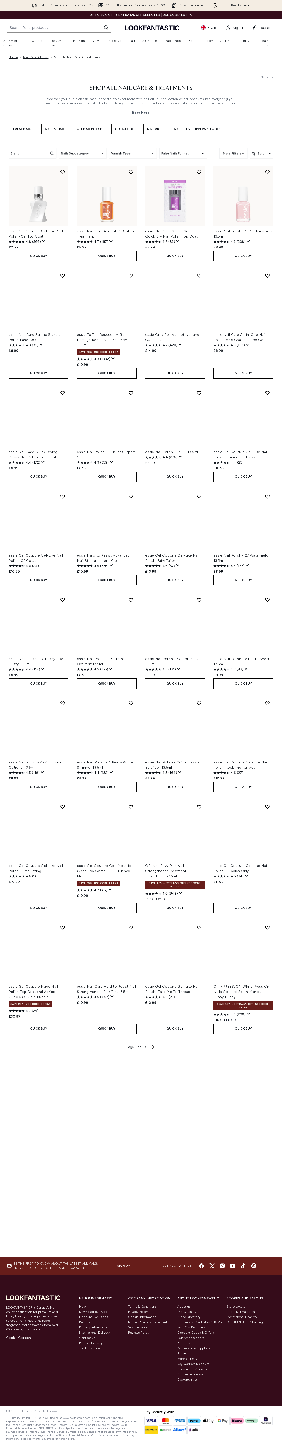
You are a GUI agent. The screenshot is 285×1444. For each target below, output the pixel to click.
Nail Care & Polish (36, 57)
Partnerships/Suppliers (193, 1348)
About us (184, 1306)
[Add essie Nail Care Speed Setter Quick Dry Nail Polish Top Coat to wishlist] (199, 172)
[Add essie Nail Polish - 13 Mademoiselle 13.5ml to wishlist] (267, 172)
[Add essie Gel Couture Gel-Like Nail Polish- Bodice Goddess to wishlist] (267, 391)
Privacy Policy (138, 1312)
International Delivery (94, 1332)
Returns (84, 1322)
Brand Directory (188, 1317)
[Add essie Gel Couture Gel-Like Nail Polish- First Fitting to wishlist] (62, 801)
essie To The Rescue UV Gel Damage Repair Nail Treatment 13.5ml (102, 339)
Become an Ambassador (195, 1369)
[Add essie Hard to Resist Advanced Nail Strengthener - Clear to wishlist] (131, 494)
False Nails (22, 129)
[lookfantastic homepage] (152, 27)
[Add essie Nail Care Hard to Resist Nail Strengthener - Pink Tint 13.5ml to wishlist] (131, 921)
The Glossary (186, 1312)
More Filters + (233, 153)
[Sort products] (261, 153)
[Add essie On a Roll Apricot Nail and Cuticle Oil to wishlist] (199, 274)
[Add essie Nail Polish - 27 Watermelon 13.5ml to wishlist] (267, 494)
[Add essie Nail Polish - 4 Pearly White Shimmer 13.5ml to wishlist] (131, 699)
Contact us (87, 1338)
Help (82, 1306)
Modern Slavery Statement (147, 1322)
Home (13, 57)
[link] (235, 27)
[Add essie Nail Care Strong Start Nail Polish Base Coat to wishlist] (62, 274)
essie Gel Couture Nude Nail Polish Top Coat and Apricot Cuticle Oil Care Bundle (33, 985)
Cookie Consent (19, 1338)
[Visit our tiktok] (243, 1266)
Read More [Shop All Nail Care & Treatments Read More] (141, 113)
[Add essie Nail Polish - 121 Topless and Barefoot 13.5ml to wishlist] (199, 699)
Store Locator (237, 1306)
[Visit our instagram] (222, 1266)
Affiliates (183, 1343)
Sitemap (183, 1353)
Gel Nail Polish (89, 129)
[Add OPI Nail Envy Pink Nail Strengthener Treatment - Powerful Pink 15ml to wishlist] (199, 801)
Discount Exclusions (93, 1317)
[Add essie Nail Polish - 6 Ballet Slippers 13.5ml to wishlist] (131, 391)
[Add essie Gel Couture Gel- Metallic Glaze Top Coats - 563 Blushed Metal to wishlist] (131, 801)
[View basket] (262, 27)
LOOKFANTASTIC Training (245, 1322)
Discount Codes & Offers (195, 1332)
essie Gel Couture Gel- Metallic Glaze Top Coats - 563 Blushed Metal (104, 865)
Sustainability (138, 1327)
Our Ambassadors (190, 1338)
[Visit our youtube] (233, 1266)
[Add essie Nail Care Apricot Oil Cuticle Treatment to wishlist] (131, 172)
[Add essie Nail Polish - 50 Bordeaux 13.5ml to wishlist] (199, 596)
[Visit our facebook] (201, 1266)
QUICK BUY (38, 255)
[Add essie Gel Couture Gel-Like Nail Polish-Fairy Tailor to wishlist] (199, 494)
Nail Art (154, 129)
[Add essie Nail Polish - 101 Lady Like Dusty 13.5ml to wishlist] (62, 596)
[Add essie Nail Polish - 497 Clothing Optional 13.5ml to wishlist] (62, 699)
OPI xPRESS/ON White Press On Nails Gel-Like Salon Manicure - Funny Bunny (241, 985)
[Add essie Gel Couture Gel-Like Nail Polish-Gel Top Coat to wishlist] (62, 172)
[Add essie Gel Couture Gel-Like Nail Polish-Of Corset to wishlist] (62, 494)
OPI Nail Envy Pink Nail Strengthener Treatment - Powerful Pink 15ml (167, 865)
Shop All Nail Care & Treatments (141, 88)
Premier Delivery (90, 1343)
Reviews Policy (138, 1332)
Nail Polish (54, 129)
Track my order (90, 1348)
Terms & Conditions (142, 1306)
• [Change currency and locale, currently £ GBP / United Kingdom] (210, 27)
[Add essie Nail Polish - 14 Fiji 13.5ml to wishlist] (199, 391)
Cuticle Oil (124, 129)
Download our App (93, 1312)
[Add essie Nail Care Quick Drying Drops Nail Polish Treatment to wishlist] (62, 391)
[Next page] (153, 1040)
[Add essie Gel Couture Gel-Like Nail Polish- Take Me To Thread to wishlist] (199, 921)
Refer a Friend (187, 1359)
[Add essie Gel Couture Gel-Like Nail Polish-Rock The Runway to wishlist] (267, 699)
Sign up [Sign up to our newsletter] (123, 1266)
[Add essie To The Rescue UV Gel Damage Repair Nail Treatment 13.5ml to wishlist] (131, 274)
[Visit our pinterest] (253, 1266)
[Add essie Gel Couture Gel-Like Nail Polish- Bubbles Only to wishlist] (267, 801)
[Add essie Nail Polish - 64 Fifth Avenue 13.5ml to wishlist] (267, 596)
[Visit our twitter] (212, 1266)
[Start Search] (106, 27)
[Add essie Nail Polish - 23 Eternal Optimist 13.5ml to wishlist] (131, 596)
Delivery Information (93, 1327)
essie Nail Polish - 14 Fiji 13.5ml (171, 450)
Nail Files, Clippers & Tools (197, 129)
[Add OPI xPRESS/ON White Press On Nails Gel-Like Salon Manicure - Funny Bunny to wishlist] (267, 921)
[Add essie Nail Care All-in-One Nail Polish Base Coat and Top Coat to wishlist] (267, 274)
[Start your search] (59, 27)
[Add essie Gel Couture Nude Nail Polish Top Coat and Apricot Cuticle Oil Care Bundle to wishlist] (62, 921)
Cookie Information (142, 1317)
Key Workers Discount (193, 1364)
